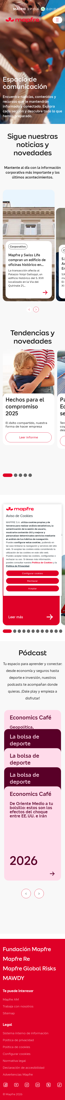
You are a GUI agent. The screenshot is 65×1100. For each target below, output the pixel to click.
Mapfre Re (16, 958)
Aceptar (32, 588)
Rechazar (32, 581)
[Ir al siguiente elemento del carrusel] (39, 893)
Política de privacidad (18, 1040)
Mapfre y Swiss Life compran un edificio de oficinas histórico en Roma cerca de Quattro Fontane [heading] (27, 260)
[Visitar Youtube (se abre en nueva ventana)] (16, 1085)
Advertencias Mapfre (18, 1074)
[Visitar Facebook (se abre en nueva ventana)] (5, 1085)
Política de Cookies (42, 562)
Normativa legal (14, 1061)
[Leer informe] (29, 437)
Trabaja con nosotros (18, 1006)
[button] (7, 475)
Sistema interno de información (26, 1033)
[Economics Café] (32, 833)
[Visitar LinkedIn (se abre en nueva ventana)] (38, 1085)
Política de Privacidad (17, 566)
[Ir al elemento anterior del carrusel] (26, 893)
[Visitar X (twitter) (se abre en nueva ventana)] (48, 1085)
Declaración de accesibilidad (23, 1068)
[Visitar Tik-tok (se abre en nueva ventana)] (59, 1085)
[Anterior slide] (29, 309)
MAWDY (13, 978)
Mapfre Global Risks (29, 968)
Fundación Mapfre (27, 949)
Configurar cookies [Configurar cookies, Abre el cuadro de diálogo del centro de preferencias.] (32, 573)
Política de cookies (16, 1047)
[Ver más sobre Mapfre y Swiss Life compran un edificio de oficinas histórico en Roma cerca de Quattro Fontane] (45, 292)
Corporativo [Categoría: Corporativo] (18, 246)
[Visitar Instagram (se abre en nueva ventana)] (27, 1085)
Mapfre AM (11, 999)
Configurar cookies (17, 1054)
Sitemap (9, 1013)
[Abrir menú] (57, 20)
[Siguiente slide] (36, 309)
